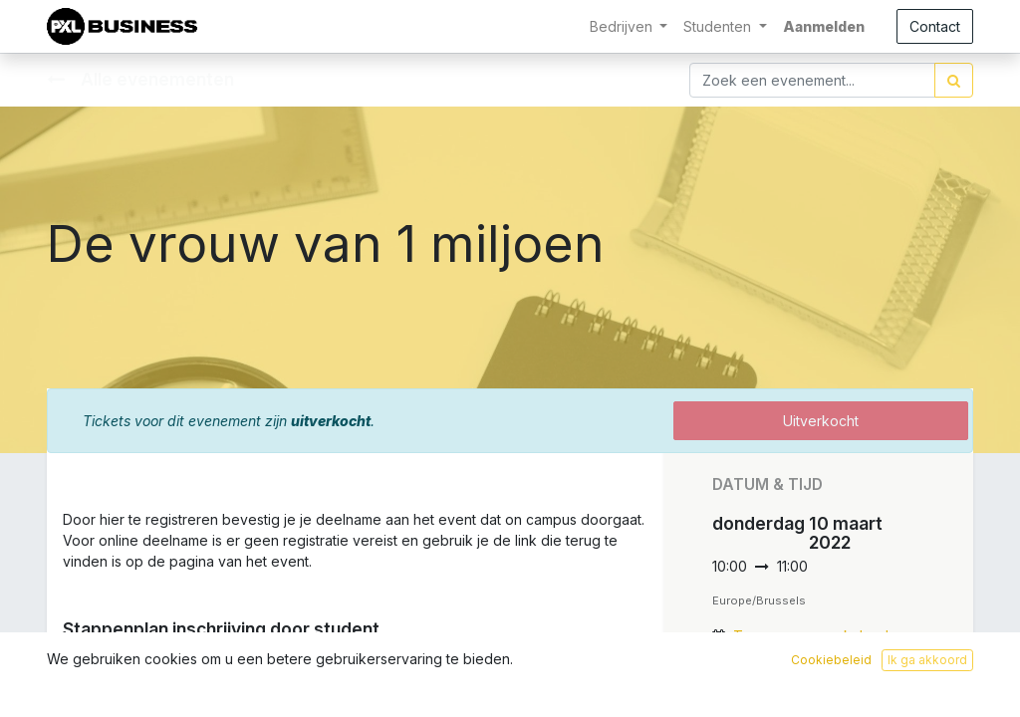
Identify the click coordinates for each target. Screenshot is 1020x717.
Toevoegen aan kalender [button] (817, 635)
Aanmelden (824, 26)
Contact (934, 26)
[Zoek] (953, 80)
